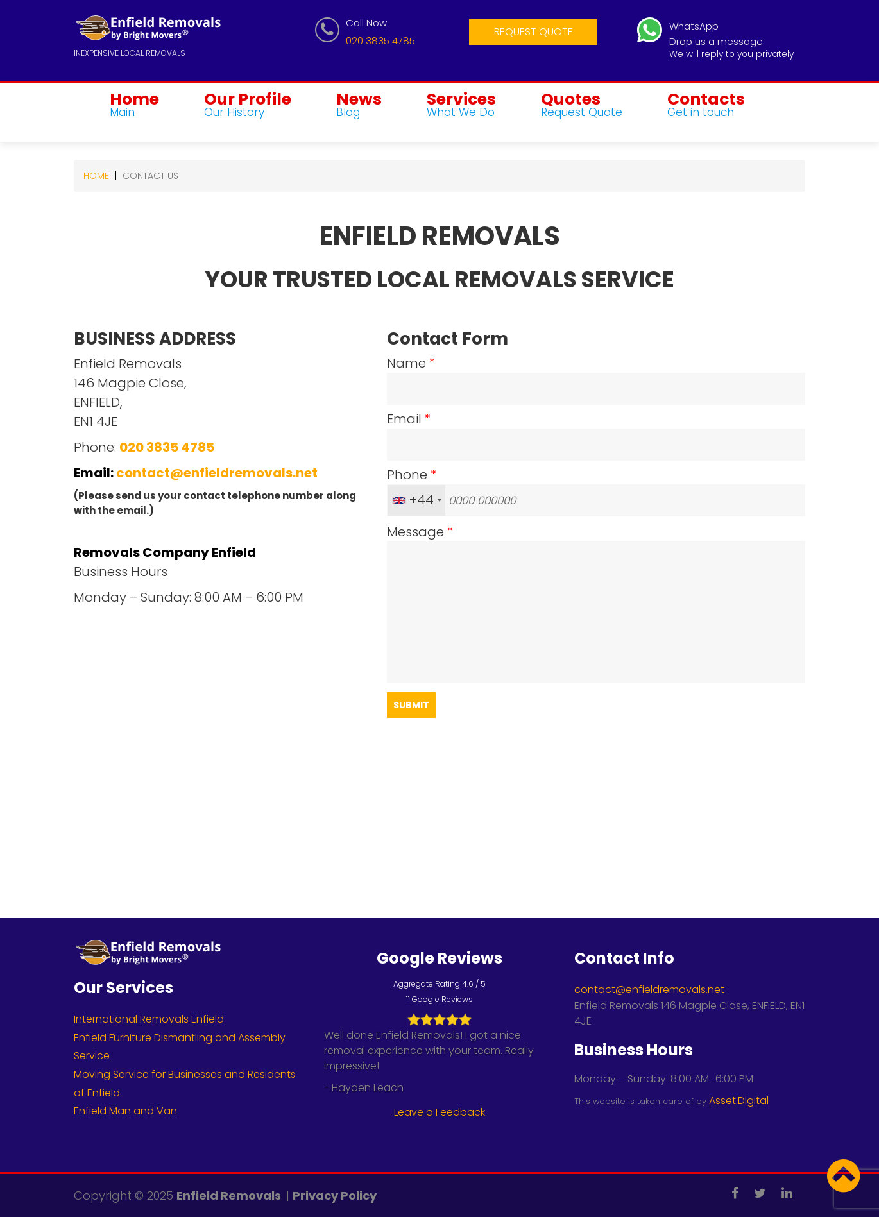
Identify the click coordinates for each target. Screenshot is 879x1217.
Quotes (581, 106)
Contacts (706, 106)
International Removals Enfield (149, 1019)
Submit (411, 705)
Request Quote (533, 31)
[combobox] (416, 500)
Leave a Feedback (439, 1112)
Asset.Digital (739, 1100)
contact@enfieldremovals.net (217, 473)
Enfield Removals (228, 1195)
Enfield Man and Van (125, 1110)
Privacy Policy (335, 1195)
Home (134, 106)
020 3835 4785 (380, 40)
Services (461, 106)
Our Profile (247, 106)
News (359, 106)
